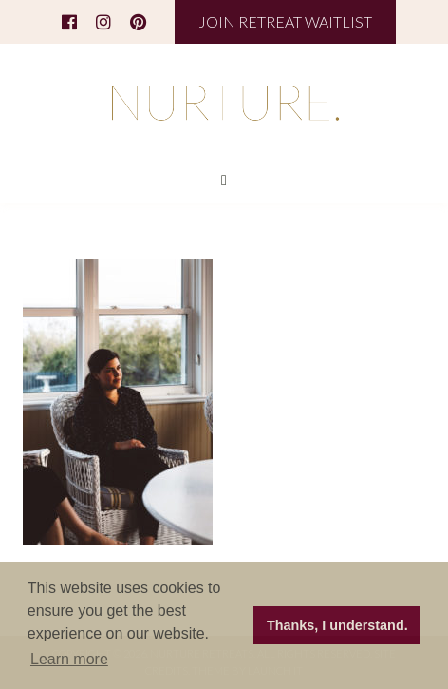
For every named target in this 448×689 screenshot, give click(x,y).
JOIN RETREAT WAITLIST (285, 21)
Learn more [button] (69, 659)
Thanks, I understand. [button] (337, 625)
